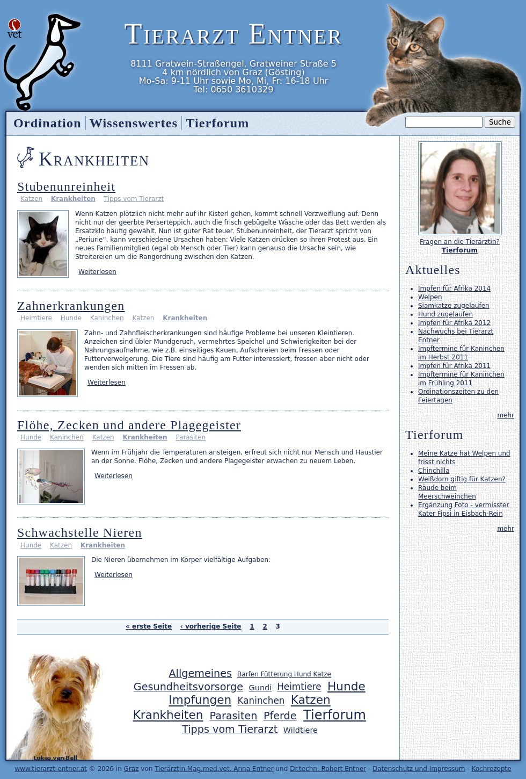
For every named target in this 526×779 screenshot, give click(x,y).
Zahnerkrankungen (71, 306)
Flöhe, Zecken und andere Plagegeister (129, 425)
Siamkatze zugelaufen (454, 305)
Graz (131, 769)
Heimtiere (36, 318)
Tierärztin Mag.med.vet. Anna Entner (214, 769)
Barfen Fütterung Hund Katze (284, 675)
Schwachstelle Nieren (79, 532)
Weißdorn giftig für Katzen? (462, 479)
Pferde (280, 716)
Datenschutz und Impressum (418, 769)
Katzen (31, 199)
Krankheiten (73, 199)
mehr (505, 415)
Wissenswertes (134, 123)
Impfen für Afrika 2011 (454, 366)
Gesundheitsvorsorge (188, 687)
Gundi (260, 687)
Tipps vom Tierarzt (134, 199)
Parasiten (191, 437)
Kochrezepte (491, 769)
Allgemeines (200, 673)
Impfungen (200, 700)
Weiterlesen (97, 272)
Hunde (71, 318)
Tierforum (217, 123)
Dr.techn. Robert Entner (328, 769)
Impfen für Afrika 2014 (454, 288)
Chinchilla (433, 470)
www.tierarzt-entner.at (50, 769)
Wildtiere (300, 729)
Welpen (430, 297)
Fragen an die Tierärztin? (460, 242)
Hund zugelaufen (445, 314)
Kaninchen (107, 318)
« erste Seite (149, 626)
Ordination (47, 123)
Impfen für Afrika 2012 (454, 323)
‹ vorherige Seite (211, 626)
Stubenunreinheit (66, 186)
